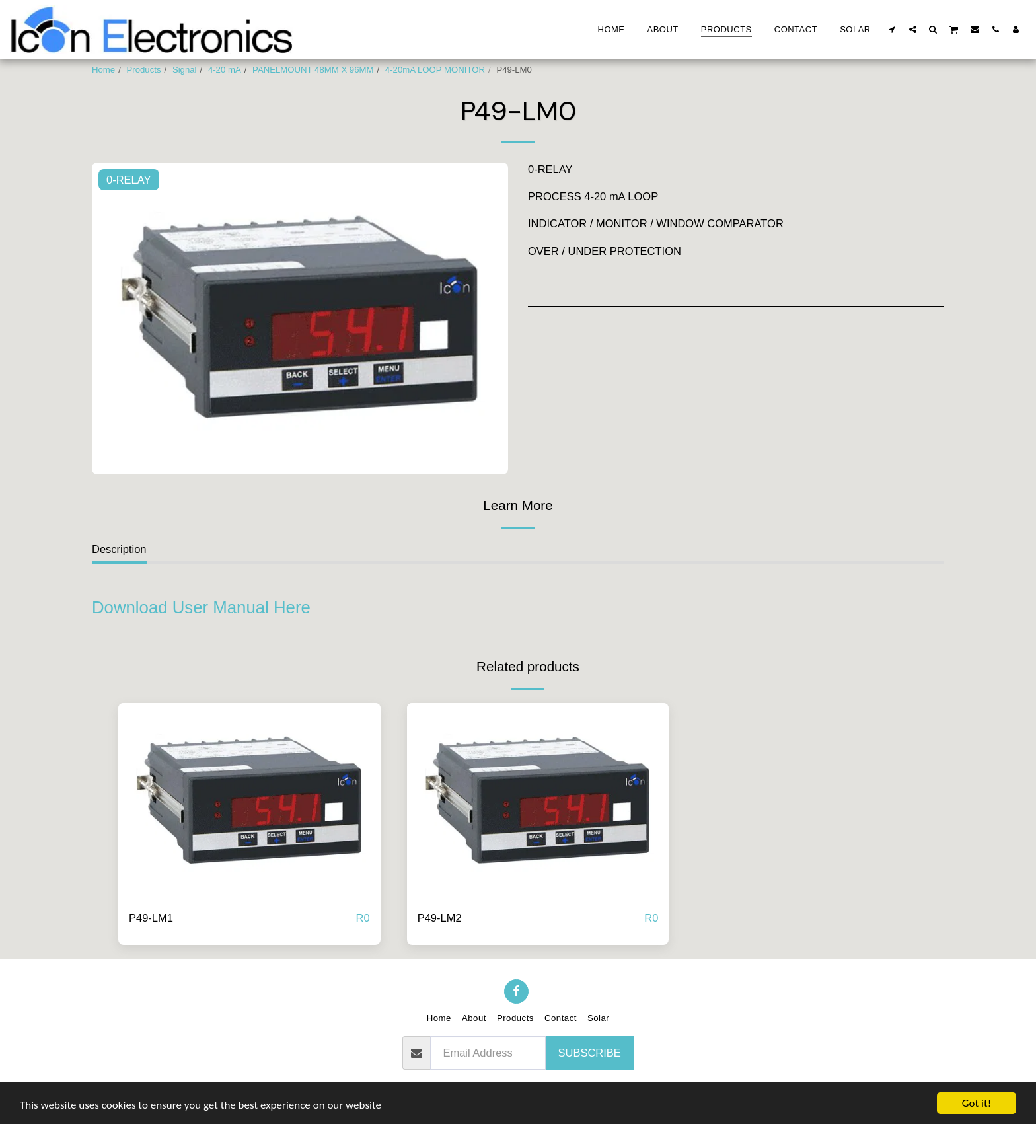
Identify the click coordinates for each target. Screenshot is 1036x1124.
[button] (892, 29)
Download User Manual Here (201, 607)
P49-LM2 (440, 918)
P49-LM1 (151, 918)
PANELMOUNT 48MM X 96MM (312, 70)
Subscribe (589, 1053)
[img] (249, 801)
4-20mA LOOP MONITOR (435, 70)
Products (144, 70)
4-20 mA (224, 70)
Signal (184, 70)
